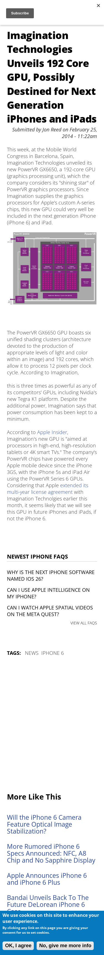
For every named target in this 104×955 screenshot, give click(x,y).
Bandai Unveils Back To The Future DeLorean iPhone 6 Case (48, 904)
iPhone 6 (52, 653)
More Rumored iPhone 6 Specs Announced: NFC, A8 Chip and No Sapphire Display (51, 853)
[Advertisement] (52, 725)
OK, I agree (18, 945)
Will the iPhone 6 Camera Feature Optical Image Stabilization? (44, 824)
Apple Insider (52, 432)
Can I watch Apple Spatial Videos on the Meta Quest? (50, 610)
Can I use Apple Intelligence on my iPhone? (48, 593)
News (32, 653)
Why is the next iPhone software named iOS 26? (51, 575)
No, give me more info (65, 945)
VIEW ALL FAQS (83, 623)
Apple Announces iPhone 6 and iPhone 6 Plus (47, 879)
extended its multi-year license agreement (47, 488)
